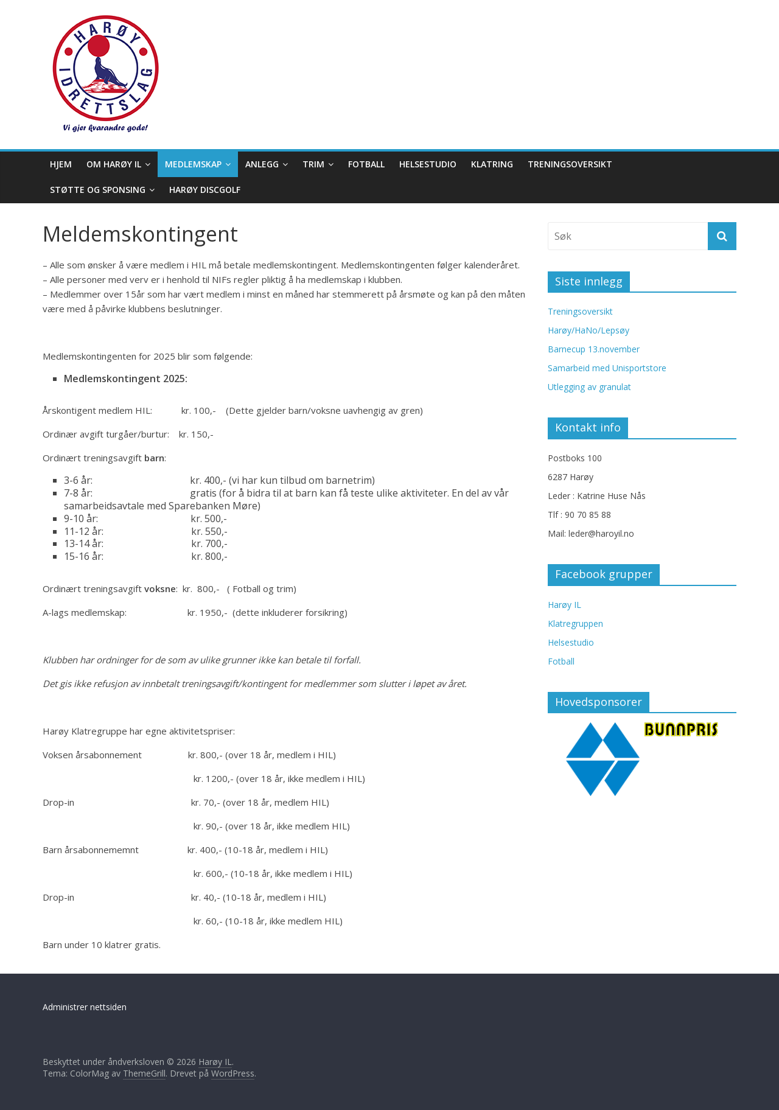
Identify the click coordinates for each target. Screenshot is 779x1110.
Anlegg (262, 164)
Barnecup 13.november (594, 349)
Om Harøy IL (113, 164)
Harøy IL (564, 604)
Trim (313, 164)
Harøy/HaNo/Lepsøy (588, 330)
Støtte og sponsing (97, 189)
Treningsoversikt (570, 164)
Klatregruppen (575, 623)
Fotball (366, 164)
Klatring (492, 164)
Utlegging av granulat (589, 387)
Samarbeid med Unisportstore (607, 368)
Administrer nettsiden (85, 1007)
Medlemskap (193, 164)
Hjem (61, 164)
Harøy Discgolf (204, 189)
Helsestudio (427, 164)
